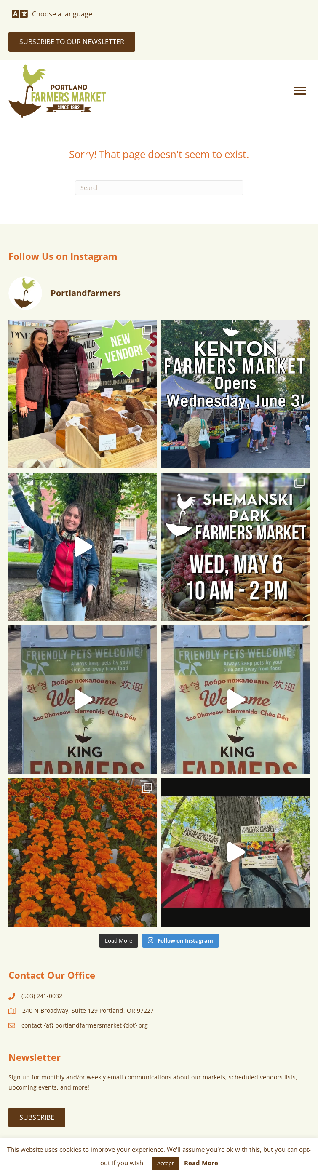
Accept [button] (165, 1163)
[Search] (159, 187)
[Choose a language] (52, 14)
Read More (201, 1163)
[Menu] (300, 91)
